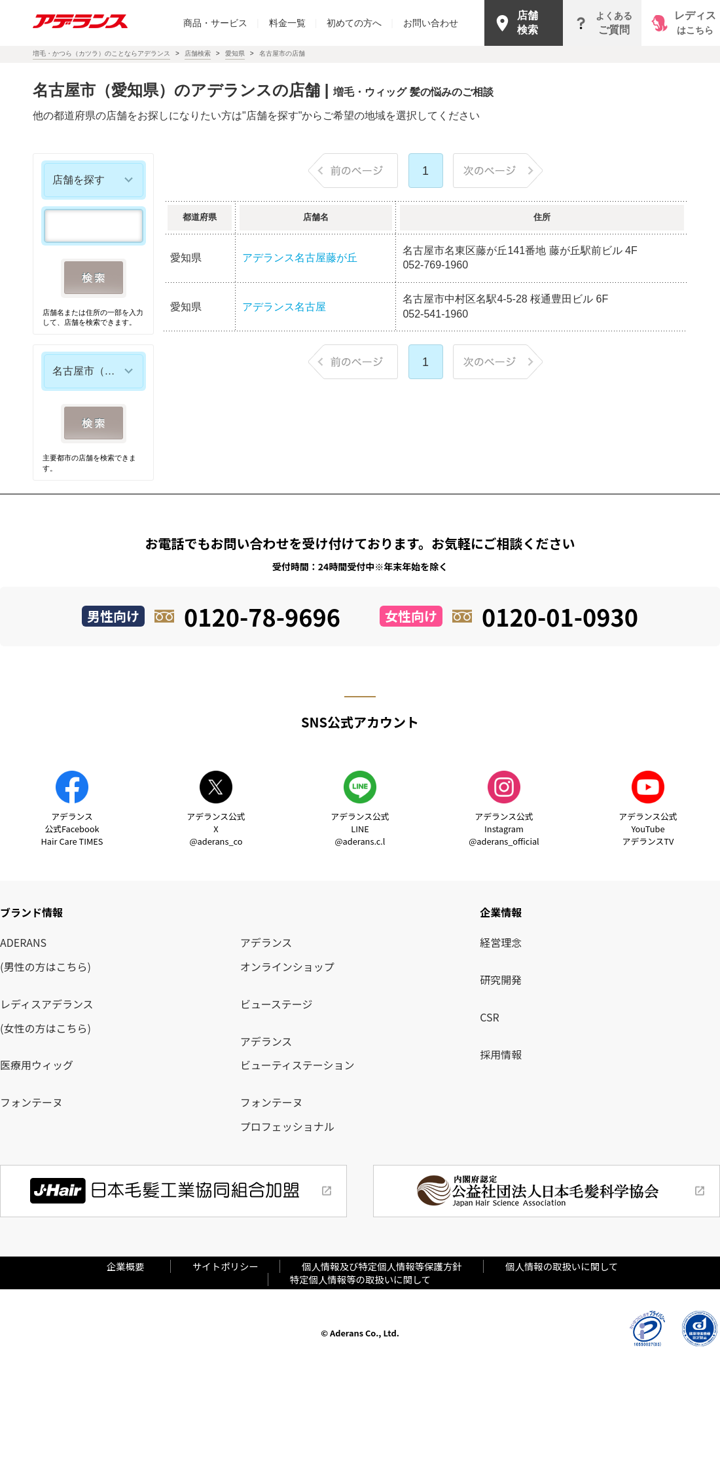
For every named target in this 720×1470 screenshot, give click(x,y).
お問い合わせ (430, 23)
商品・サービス (221, 23)
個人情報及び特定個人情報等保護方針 (382, 1266)
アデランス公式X (216, 828)
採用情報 (501, 1054)
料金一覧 (293, 23)
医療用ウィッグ (36, 1065)
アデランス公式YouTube (648, 828)
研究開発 (501, 979)
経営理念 (501, 942)
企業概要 (130, 1266)
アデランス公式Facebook (72, 828)
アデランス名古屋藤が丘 (299, 257)
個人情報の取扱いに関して (561, 1266)
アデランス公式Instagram (504, 828)
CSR (489, 1017)
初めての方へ (360, 23)
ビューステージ (276, 1004)
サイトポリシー (225, 1266)
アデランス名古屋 (284, 306)
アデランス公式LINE (360, 828)
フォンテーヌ (31, 1102)
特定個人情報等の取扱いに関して (360, 1279)
